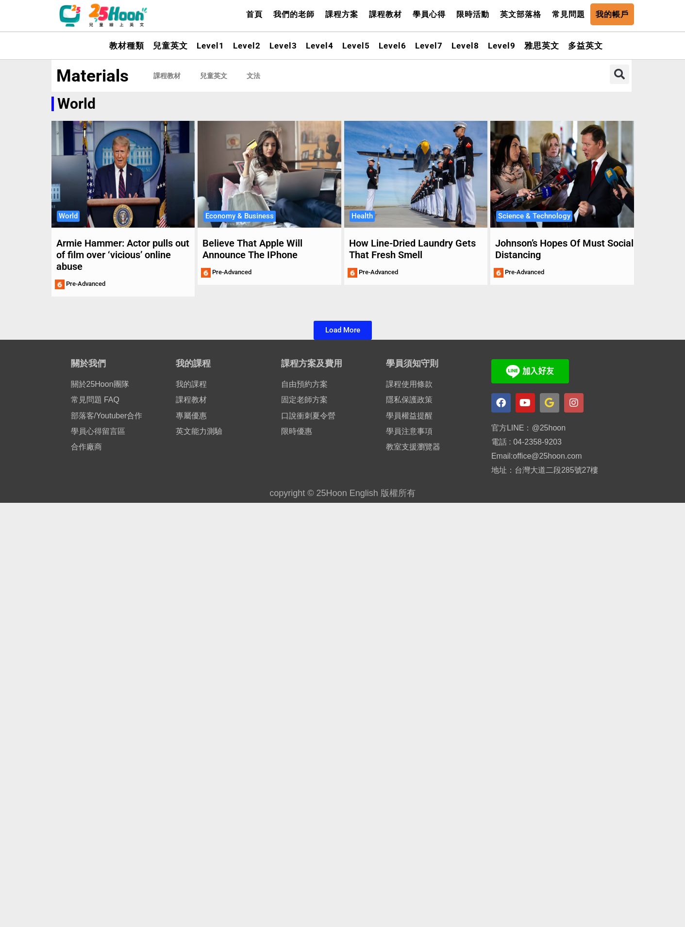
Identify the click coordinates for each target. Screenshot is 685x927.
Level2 (247, 45)
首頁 (254, 14)
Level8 (465, 45)
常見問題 (568, 14)
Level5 (356, 45)
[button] (619, 74)
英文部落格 (520, 14)
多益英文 (585, 45)
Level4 (320, 45)
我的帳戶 (612, 14)
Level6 (392, 45)
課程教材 (385, 14)
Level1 (210, 45)
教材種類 (126, 45)
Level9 (502, 45)
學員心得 (429, 14)
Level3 (283, 45)
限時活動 (472, 14)
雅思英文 (541, 45)
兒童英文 (170, 45)
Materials (92, 76)
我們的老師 (294, 14)
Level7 (429, 45)
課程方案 (341, 14)
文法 (253, 76)
